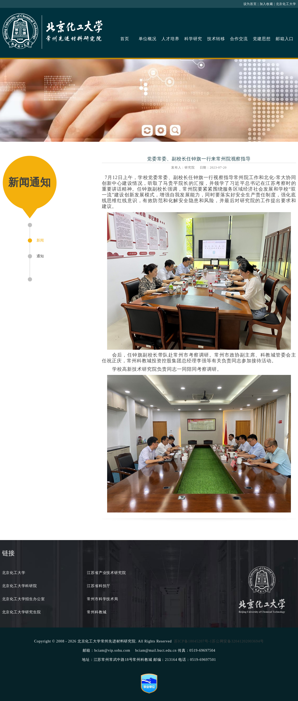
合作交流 (239, 38)
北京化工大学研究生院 (21, 612)
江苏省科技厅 (98, 586)
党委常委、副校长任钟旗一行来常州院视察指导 (199, 158)
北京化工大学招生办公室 (23, 599)
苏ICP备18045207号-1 (193, 641)
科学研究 (193, 38)
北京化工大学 (286, 4)
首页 (124, 38)
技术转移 (216, 38)
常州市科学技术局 (102, 599)
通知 (40, 256)
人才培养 (170, 38)
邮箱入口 (284, 38)
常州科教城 (96, 612)
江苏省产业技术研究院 (106, 573)
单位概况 (147, 38)
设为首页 (250, 4)
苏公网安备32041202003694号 (238, 641)
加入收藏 (266, 4)
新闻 (40, 240)
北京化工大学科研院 (19, 586)
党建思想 (261, 38)
